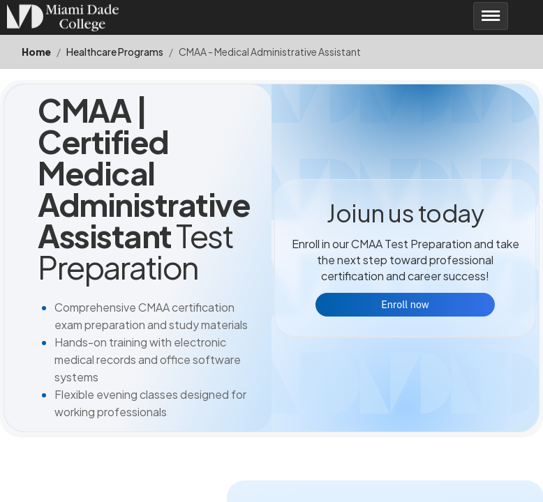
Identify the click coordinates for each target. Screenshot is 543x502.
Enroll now (405, 304)
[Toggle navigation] (490, 16)
